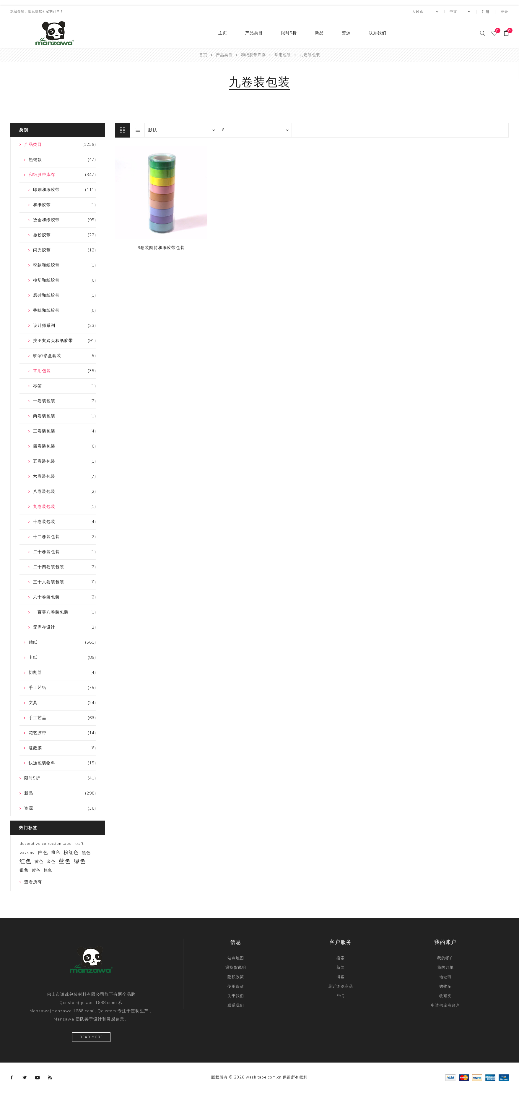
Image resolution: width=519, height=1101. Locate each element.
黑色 (86, 852)
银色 (23, 869)
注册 (486, 11)
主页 (222, 32)
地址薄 (445, 976)
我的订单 (445, 967)
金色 (51, 861)
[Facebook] (12, 1077)
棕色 (48, 869)
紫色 (36, 870)
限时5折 (289, 32)
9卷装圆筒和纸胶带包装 (161, 247)
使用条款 (235, 986)
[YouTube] (37, 1077)
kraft (79, 843)
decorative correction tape (45, 843)
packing (27, 852)
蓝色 (65, 861)
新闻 (340, 967)
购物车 (445, 986)
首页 (203, 54)
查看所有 (33, 881)
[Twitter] (25, 1077)
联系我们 (377, 32)
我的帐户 (445, 957)
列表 (137, 129)
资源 (346, 32)
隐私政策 (235, 976)
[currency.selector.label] (425, 11)
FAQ (340, 995)
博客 (340, 976)
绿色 (80, 861)
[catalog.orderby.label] (181, 129)
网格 (122, 129)
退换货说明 (235, 967)
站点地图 (235, 957)
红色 (25, 861)
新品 (319, 32)
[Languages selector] (460, 11)
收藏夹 (445, 995)
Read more (91, 1036)
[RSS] (50, 1077)
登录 (505, 11)
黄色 (39, 861)
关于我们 (235, 995)
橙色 (55, 852)
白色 (43, 852)
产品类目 (254, 32)
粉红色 (71, 852)
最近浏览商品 (340, 986)
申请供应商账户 (445, 1005)
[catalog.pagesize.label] (255, 129)
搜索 (340, 957)
